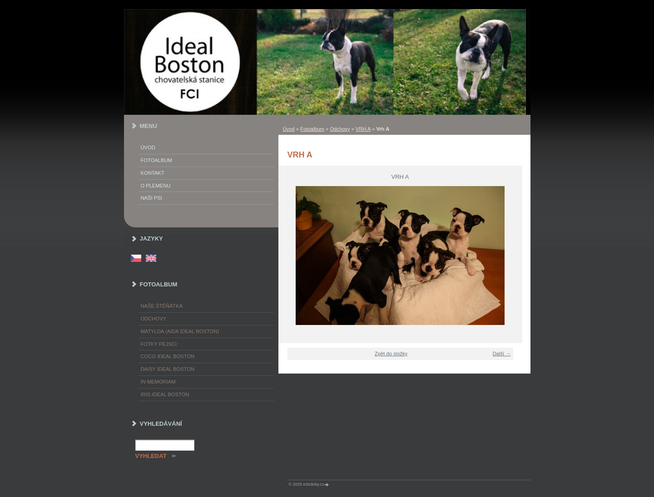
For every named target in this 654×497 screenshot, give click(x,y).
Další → (502, 353)
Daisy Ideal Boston (168, 369)
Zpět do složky (391, 353)
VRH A (363, 129)
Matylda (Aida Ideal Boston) (180, 331)
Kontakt (152, 173)
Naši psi (151, 198)
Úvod (289, 129)
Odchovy (340, 129)
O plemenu (156, 185)
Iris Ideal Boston (165, 394)
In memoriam (158, 381)
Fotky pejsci (159, 344)
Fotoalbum (312, 129)
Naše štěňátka (162, 306)
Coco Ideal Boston (168, 356)
